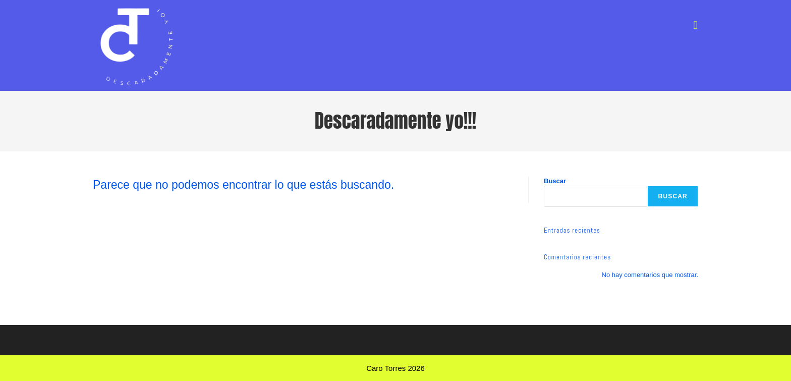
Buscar (555, 181)
